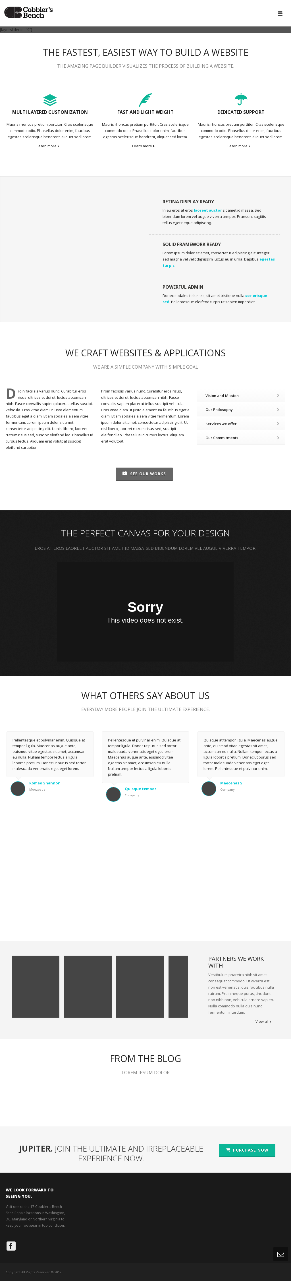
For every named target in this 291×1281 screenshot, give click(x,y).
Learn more (48, 145)
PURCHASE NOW (247, 1150)
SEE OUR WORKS (144, 473)
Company (132, 795)
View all (263, 1021)
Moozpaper (38, 789)
